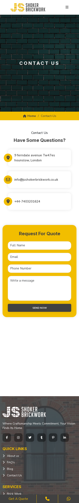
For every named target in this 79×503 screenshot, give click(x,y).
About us (13, 456)
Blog (10, 469)
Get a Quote (18, 498)
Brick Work (14, 494)
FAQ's (11, 462)
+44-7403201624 (27, 201)
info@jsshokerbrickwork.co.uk (36, 180)
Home (29, 116)
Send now (39, 308)
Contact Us (14, 475)
